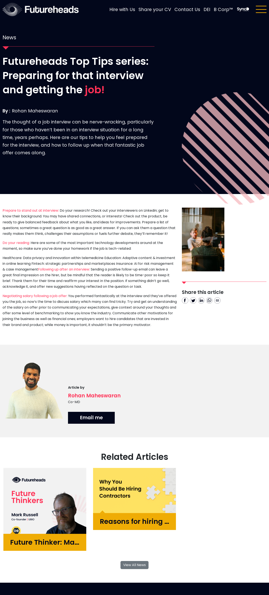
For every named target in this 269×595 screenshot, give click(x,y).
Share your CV (155, 9)
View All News (134, 564)
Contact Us (187, 9)
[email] (217, 300)
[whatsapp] (209, 300)
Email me (91, 417)
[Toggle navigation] (261, 9)
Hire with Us (122, 9)
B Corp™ (223, 9)
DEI (207, 9)
